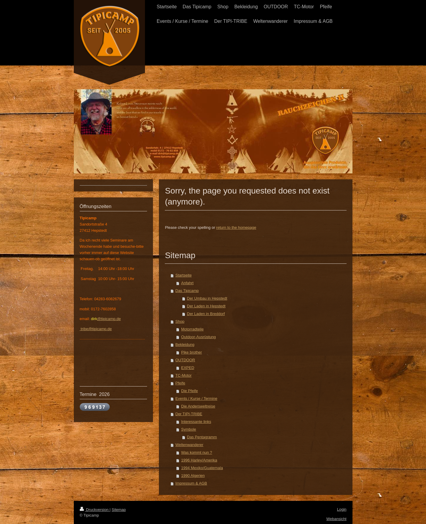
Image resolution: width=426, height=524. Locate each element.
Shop (179, 321)
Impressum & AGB (191, 483)
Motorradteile (192, 329)
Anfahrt (187, 283)
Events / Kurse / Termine (196, 398)
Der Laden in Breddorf (206, 313)
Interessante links (196, 421)
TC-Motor (183, 375)
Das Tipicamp (187, 290)
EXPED (187, 367)
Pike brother (191, 352)
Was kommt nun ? (196, 452)
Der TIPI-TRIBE (188, 414)
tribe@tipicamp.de (96, 329)
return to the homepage (236, 227)
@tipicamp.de (109, 319)
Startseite (183, 275)
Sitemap (119, 509)
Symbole (188, 429)
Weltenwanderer (189, 444)
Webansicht (336, 519)
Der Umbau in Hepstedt (207, 298)
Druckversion (95, 509)
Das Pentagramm (202, 437)
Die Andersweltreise (198, 406)
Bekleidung (184, 344)
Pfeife (180, 383)
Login (342, 509)
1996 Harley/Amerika (199, 460)
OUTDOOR (185, 360)
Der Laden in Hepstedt (206, 306)
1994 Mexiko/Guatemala (202, 468)
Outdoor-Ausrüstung (198, 337)
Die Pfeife (189, 391)
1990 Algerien (193, 475)
